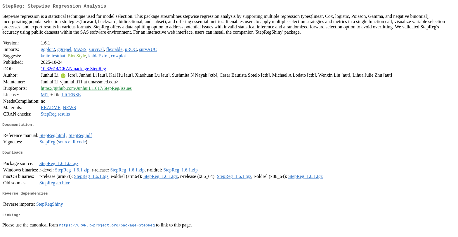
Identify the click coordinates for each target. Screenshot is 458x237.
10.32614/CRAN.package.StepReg (73, 69)
